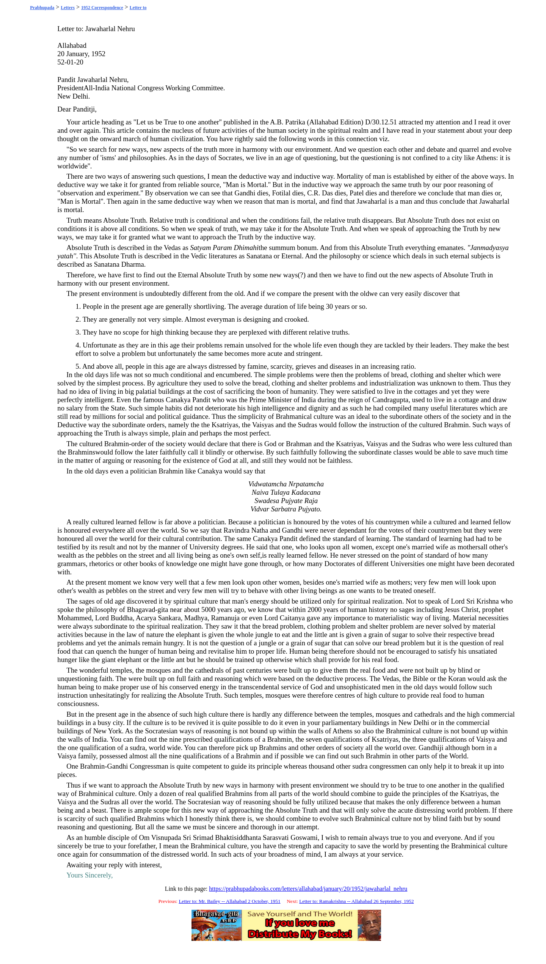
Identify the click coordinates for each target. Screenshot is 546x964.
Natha (259, 530)
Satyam (200, 248)
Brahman (299, 444)
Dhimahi (246, 248)
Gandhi (244, 193)
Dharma (132, 264)
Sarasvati (276, 837)
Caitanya (292, 618)
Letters (68, 7)
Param (222, 248)
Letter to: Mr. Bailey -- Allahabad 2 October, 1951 (229, 901)
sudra (137, 748)
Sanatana (259, 256)
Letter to (138, 7)
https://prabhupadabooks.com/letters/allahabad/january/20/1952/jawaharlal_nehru (308, 888)
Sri (470, 601)
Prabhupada (42, 7)
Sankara (169, 618)
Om (144, 837)
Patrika (295, 122)
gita (163, 609)
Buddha (122, 618)
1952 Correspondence (102, 7)
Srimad (203, 837)
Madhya (195, 618)
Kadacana (306, 492)
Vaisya (485, 739)
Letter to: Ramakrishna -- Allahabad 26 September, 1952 (356, 901)
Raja (311, 501)
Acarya (146, 618)
